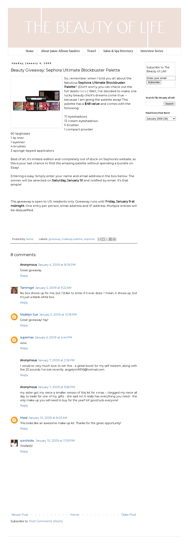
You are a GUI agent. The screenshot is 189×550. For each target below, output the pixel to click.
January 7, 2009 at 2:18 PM (56, 360)
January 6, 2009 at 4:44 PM (53, 337)
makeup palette (72, 239)
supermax (27, 337)
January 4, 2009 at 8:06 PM (57, 265)
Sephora (89, 239)
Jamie (30, 239)
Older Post (128, 515)
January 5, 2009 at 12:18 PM (58, 314)
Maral (23, 418)
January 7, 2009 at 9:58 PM (56, 387)
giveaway (54, 239)
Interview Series (152, 51)
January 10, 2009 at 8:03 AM (48, 418)
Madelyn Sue (29, 314)
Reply (24, 276)
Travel (91, 51)
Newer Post (20, 515)
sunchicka (27, 440)
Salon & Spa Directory (118, 51)
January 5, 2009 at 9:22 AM (53, 288)
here (83, 91)
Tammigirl (27, 288)
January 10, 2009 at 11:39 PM (55, 440)
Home (30, 51)
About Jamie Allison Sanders (60, 51)
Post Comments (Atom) (46, 521)
